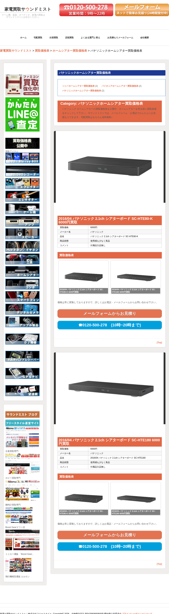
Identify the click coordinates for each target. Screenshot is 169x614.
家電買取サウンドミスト (16, 50)
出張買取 (53, 37)
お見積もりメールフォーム (120, 37)
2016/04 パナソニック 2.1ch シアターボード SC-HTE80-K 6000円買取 (106, 220)
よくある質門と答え (90, 37)
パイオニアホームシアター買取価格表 (120, 86)
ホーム (23, 37)
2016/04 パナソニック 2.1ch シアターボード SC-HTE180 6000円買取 (109, 442)
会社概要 (144, 37)
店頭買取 (69, 37)
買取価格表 (42, 50)
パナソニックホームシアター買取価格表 (81, 90)
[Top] (159, 342)
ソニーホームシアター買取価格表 (78, 86)
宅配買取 (38, 37)
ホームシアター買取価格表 (69, 50)
